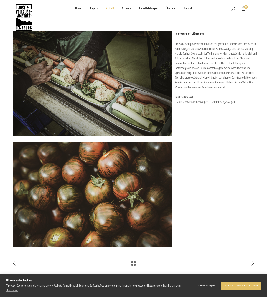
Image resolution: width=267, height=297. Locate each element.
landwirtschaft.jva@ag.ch (195, 102)
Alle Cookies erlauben (241, 285)
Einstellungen (206, 285)
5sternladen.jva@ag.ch (223, 102)
